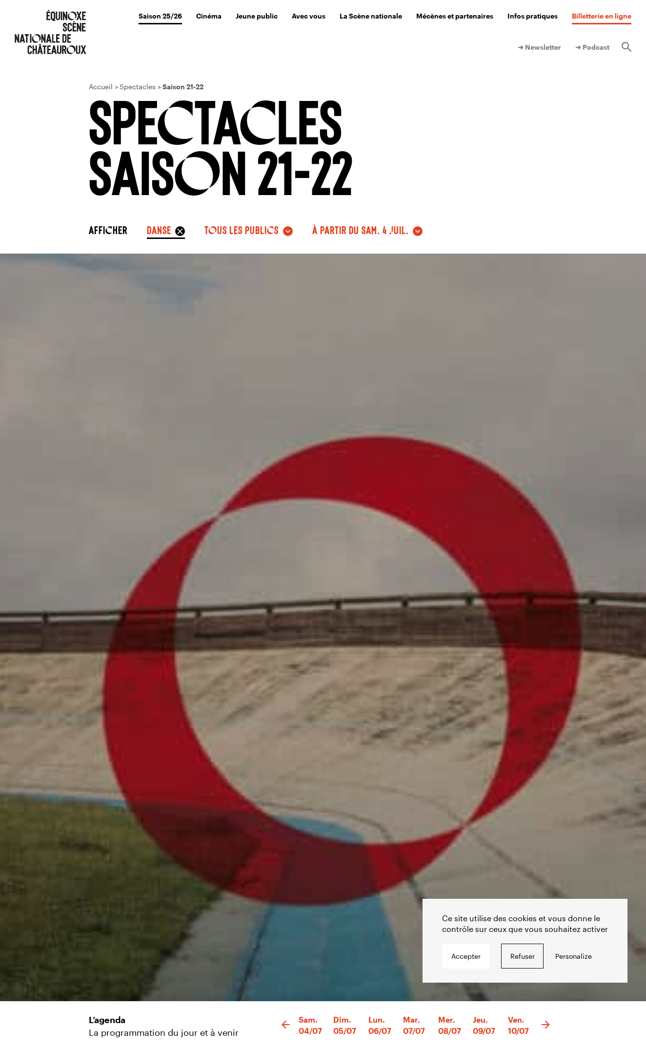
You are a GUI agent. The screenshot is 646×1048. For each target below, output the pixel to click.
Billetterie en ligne (601, 16)
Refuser (522, 956)
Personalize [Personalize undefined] (573, 956)
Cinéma (209, 16)
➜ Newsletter (539, 47)
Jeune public (257, 16)
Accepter (466, 956)
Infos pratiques (532, 16)
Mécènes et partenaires (454, 16)
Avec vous (308, 16)
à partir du (360, 229)
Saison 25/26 (160, 16)
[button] (286, 1025)
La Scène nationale (371, 16)
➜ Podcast (592, 47)
